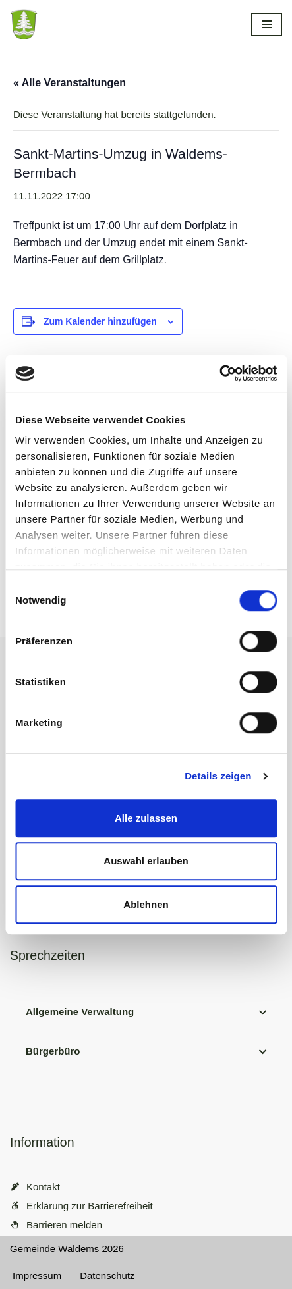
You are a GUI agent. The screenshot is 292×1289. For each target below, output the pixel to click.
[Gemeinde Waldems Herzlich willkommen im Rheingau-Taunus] (98, 24)
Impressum (37, 1275)
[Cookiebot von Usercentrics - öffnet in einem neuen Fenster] (219, 373)
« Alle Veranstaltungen (69, 82)
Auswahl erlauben (145, 860)
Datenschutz (107, 1275)
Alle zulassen (146, 818)
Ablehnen (145, 904)
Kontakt (43, 1186)
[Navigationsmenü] (266, 24)
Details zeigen (218, 775)
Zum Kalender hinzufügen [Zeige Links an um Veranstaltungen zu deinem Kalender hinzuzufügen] (100, 321)
